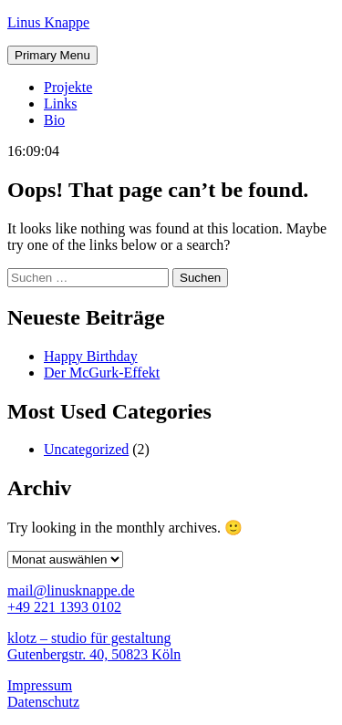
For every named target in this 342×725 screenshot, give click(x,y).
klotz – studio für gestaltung (89, 638)
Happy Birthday (91, 356)
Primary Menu (52, 55)
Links (60, 103)
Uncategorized (86, 449)
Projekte (68, 87)
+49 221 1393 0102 (64, 607)
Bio (54, 120)
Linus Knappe (48, 22)
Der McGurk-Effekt (102, 372)
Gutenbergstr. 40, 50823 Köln (94, 654)
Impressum (39, 685)
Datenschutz (43, 701)
